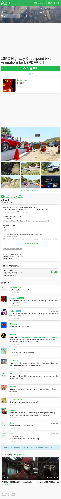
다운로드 (30, 68)
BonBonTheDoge (15, 399)
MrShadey (13, 324)
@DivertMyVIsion (15, 301)
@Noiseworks (14, 402)
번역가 (18, 311)
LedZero (12, 311)
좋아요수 (20, 197)
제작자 (22, 298)
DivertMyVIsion (15, 287)
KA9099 (12, 350)
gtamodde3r (13, 410)
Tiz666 (11, 423)
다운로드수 (9, 197)
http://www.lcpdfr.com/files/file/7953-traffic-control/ (38, 337)
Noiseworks (13, 360)
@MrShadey (14, 337)
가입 (28, 447)
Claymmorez (23, 80)
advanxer (12, 335)
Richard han (14, 434)
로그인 (20, 447)
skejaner (12, 386)
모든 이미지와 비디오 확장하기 (30, 191)
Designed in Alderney (8, 493)
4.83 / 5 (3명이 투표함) (7, 202)
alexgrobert (13, 373)
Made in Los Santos (8, 496)
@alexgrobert (14, 389)
